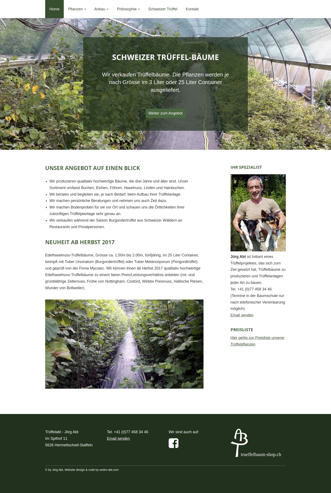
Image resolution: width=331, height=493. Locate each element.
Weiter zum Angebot (165, 113)
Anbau (101, 9)
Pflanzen (77, 9)
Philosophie (128, 9)
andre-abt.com (109, 469)
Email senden (242, 315)
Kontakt (192, 9)
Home (54, 9)
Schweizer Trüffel (162, 9)
